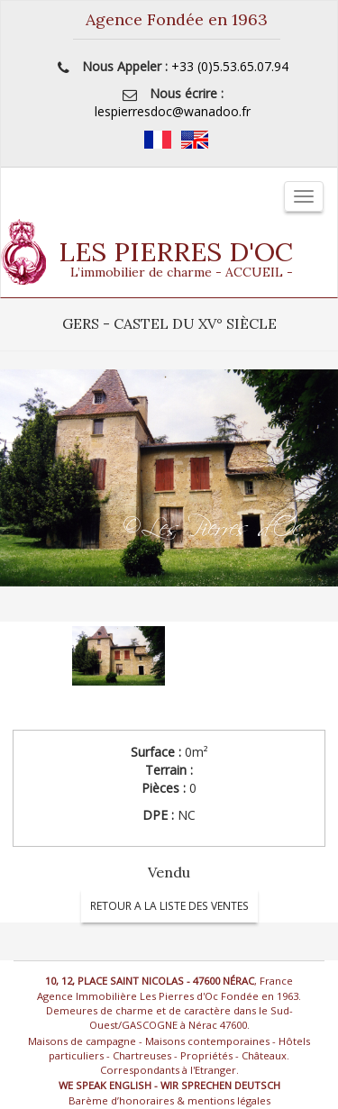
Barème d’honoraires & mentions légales (169, 1100)
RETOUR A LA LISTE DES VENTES (169, 906)
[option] (169, 495)
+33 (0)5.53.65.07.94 (229, 66)
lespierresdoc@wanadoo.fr (173, 111)
